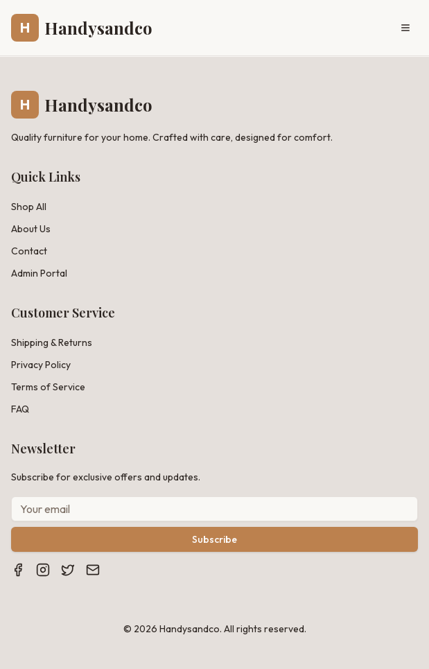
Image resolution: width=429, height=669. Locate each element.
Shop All (28, 206)
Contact (29, 251)
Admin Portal (39, 273)
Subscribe (214, 539)
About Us (31, 229)
